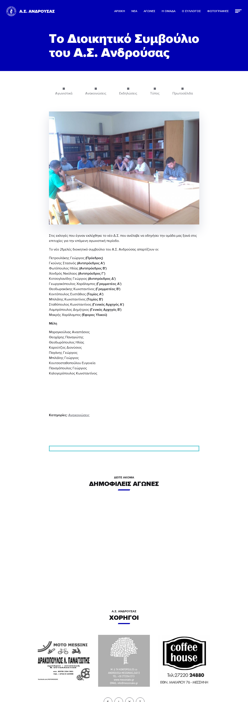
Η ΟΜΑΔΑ (168, 11)
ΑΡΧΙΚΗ (119, 11)
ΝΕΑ (134, 11)
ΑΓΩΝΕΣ (149, 11)
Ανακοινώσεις (79, 415)
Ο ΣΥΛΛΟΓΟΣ (191, 11)
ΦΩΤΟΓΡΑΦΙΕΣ (218, 11)
